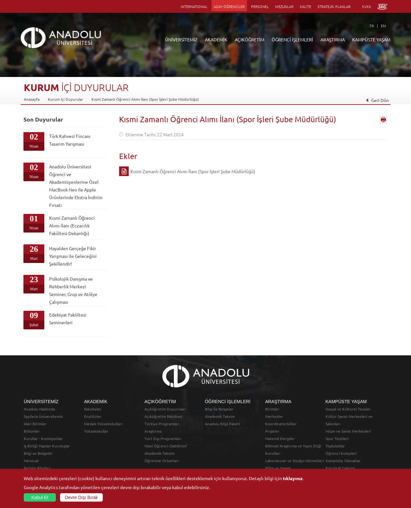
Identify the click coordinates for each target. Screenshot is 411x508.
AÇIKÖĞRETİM (249, 39)
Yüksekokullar (96, 431)
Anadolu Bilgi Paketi (222, 423)
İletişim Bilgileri (37, 467)
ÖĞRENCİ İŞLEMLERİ (292, 39)
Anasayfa (31, 99)
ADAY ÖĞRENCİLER (229, 6)
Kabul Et (39, 497)
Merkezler (274, 416)
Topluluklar (335, 445)
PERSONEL (260, 6)
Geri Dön (377, 100)
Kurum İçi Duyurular (65, 99)
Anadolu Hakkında (39, 408)
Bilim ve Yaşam (278, 467)
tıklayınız (292, 478)
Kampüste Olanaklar (343, 460)
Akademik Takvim (159, 453)
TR (371, 25)
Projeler (272, 431)
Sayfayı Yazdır (383, 119)
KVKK (366, 6)
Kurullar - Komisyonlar (43, 438)
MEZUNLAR (284, 6)
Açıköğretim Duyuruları (165, 408)
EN (383, 25)
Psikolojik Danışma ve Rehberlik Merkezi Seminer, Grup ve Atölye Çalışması (73, 290)
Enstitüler (92, 416)
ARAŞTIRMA (332, 39)
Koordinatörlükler (281, 423)
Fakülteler (92, 408)
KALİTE (305, 6)
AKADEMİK (216, 39)
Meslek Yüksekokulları (103, 423)
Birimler (272, 408)
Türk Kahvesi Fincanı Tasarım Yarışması (70, 140)
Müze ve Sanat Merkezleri (348, 431)
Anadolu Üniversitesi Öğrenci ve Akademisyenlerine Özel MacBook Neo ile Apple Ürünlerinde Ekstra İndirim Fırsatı (75, 186)
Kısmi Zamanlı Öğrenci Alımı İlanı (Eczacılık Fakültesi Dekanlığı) (72, 225)
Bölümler (32, 431)
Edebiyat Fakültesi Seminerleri (67, 318)
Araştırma (153, 431)
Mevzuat (31, 460)
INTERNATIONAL (194, 6)
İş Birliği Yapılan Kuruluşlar (47, 445)
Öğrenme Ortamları (161, 460)
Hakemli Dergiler (280, 438)
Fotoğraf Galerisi (340, 467)
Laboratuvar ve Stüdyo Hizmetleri (294, 460)
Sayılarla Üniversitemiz (43, 416)
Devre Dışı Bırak (81, 497)
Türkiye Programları (161, 423)
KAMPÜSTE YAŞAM (371, 39)
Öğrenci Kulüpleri (341, 453)
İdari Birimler (35, 423)
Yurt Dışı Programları (162, 438)
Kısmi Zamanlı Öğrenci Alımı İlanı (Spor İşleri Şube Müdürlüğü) (145, 99)
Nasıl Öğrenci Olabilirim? (165, 445)
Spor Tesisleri (337, 438)
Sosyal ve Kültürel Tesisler (348, 408)
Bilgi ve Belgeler (38, 453)
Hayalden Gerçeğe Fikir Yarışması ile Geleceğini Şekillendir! (73, 256)
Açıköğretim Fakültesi (163, 416)
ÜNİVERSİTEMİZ (181, 39)
